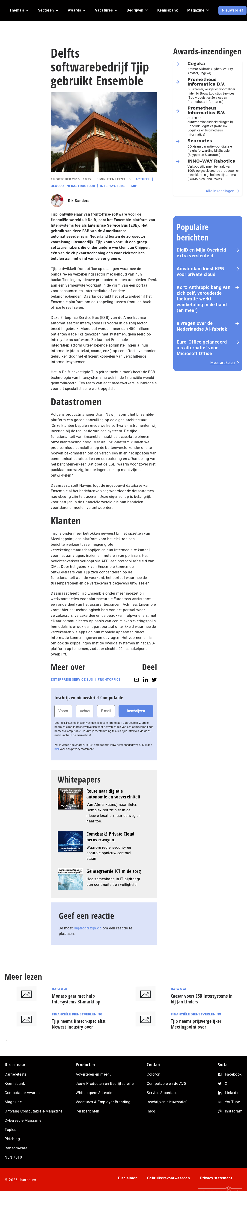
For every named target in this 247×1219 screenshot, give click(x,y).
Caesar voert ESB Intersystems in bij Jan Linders (202, 999)
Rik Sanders (78, 201)
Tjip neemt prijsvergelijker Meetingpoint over (196, 1024)
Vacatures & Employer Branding (103, 1102)
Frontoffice (109, 679)
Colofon (154, 1074)
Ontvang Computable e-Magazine (33, 1111)
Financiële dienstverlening (77, 1014)
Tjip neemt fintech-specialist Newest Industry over (79, 1024)
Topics (10, 1129)
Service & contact (162, 1093)
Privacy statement (216, 1178)
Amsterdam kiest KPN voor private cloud (201, 271)
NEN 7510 (13, 1157)
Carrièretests (16, 1074)
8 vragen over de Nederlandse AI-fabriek (202, 326)
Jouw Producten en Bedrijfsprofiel (105, 1083)
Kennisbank (15, 1083)
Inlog (151, 1111)
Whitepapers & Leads (94, 1093)
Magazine (13, 1102)
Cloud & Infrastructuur (73, 186)
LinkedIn (232, 1093)
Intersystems (112, 186)
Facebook (233, 1074)
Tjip (133, 186)
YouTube (232, 1102)
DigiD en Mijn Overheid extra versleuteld (201, 252)
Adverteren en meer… (93, 1074)
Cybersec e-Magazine (23, 1120)
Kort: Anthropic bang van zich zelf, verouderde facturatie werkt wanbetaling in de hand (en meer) (203, 299)
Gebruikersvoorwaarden (168, 1178)
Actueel (143, 179)
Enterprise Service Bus (72, 679)
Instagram (234, 1111)
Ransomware (16, 1148)
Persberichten (87, 1111)
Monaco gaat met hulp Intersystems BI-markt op (76, 999)
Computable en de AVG (166, 1083)
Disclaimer (127, 1178)
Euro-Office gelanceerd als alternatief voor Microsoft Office (202, 347)
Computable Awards (22, 1093)
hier (56, 749)
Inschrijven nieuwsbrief (167, 1102)
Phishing (12, 1139)
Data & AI (59, 989)
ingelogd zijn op (87, 928)
